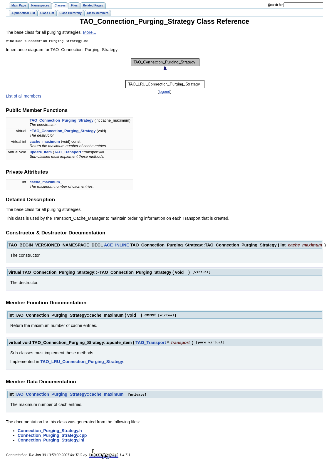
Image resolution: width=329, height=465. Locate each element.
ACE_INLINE (116, 245)
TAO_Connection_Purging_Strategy (61, 121)
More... (89, 32)
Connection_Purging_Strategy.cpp (52, 435)
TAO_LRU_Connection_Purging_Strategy (81, 362)
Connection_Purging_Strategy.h (50, 430)
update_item (41, 152)
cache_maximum (45, 142)
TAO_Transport (67, 152)
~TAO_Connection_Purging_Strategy (63, 131)
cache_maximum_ (46, 182)
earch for (275, 4)
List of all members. (24, 96)
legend (164, 92)
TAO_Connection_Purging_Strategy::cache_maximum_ (70, 394)
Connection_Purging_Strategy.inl (51, 440)
